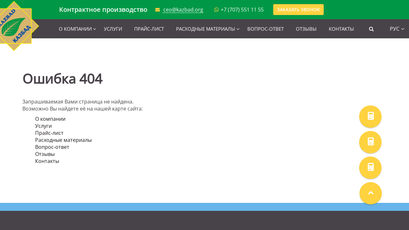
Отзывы (306, 29)
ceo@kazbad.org (183, 9)
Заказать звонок (298, 9)
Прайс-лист (149, 29)
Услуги (113, 29)
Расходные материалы (205, 29)
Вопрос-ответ (265, 29)
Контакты (341, 29)
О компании (75, 29)
